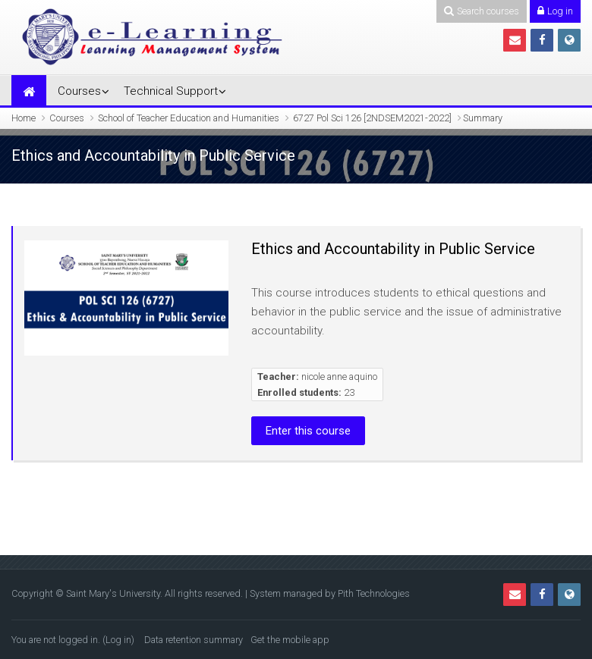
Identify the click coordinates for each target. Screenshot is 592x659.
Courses (79, 91)
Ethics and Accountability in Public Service (393, 249)
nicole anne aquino (339, 376)
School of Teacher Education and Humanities (188, 118)
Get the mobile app (289, 639)
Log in (118, 639)
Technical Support (171, 91)
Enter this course (308, 431)
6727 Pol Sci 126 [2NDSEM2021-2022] (372, 118)
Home (23, 118)
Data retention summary (193, 639)
